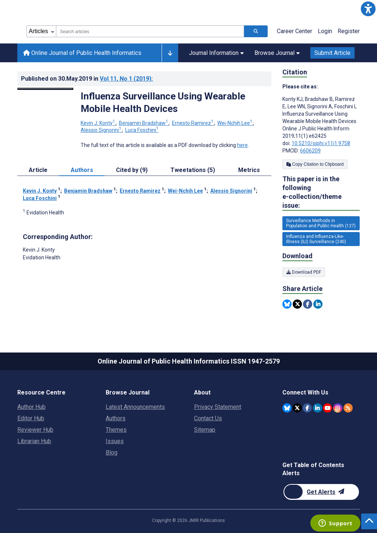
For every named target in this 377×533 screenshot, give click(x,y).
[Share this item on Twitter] (297, 304)
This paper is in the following (321, 192)
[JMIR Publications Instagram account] (337, 408)
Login (325, 31)
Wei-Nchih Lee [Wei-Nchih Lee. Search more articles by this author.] (235, 123)
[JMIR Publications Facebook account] (307, 408)
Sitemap (204, 429)
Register (349, 31)
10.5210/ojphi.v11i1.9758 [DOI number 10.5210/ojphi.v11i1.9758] (321, 143)
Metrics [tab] (249, 169)
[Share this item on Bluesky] (287, 304)
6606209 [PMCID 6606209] (310, 151)
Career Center (294, 31)
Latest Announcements (135, 406)
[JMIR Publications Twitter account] (297, 408)
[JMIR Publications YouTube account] (327, 408)
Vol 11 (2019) (126, 78)
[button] (368, 9)
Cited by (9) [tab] (132, 169)
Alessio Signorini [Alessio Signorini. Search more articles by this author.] (102, 130)
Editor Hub (30, 418)
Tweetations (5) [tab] (192, 169)
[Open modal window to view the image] (45, 89)
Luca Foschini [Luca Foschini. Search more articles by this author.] (142, 130)
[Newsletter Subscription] (321, 492)
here (242, 145)
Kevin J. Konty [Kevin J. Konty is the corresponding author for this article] (39, 250)
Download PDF (303, 272)
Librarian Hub (34, 441)
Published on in (87, 78)
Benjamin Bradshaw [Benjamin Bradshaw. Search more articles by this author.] (144, 123)
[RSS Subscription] (348, 408)
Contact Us (208, 418)
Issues (115, 441)
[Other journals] (170, 53)
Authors (116, 418)
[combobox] (150, 31)
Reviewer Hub (35, 429)
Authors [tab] (82, 169)
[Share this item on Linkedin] (318, 304)
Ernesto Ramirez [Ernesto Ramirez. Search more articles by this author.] (193, 123)
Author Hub (31, 406)
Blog (111, 452)
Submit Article (332, 52)
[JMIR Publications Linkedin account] (317, 408)
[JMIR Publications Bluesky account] (287, 408)
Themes (116, 429)
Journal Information (216, 52)
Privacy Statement (217, 406)
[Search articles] (256, 31)
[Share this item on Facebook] (307, 304)
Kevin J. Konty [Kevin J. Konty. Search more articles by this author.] (98, 123)
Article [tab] (38, 169)
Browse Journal (277, 52)
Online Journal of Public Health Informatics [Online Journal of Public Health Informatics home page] (82, 52)
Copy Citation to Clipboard (314, 164)
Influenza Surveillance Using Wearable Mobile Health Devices (163, 102)
